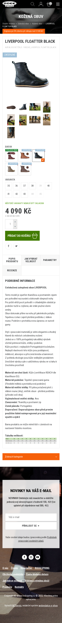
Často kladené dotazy (37, 574)
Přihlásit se (31, 525)
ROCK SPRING (42, 568)
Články (14, 568)
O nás (5, 568)
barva (8, 146)
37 (24, 185)
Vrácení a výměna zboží (37, 580)
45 (40, 193)
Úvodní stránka (8, 24)
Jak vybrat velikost (12, 580)
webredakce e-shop (48, 605)
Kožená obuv (37, 24)
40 (48, 185)
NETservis (16, 605)
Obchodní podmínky (12, 574)
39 (40, 185)
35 (8, 185)
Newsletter (26, 568)
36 (16, 185)
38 (32, 185)
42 (16, 193)
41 (8, 193)
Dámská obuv (23, 24)
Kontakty (19, 586)
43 (24, 193)
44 (32, 193)
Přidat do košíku (23, 235)
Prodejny (7, 586)
